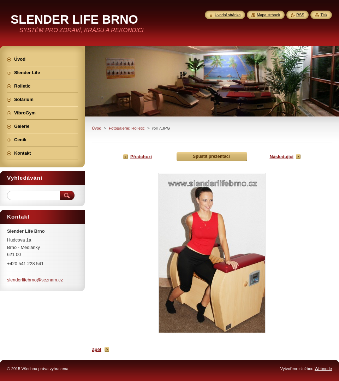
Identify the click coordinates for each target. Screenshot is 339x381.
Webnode (323, 369)
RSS (300, 15)
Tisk (323, 15)
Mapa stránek (268, 15)
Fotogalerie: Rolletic (127, 128)
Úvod (96, 128)
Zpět (96, 349)
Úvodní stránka (227, 15)
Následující (281, 156)
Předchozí (141, 156)
